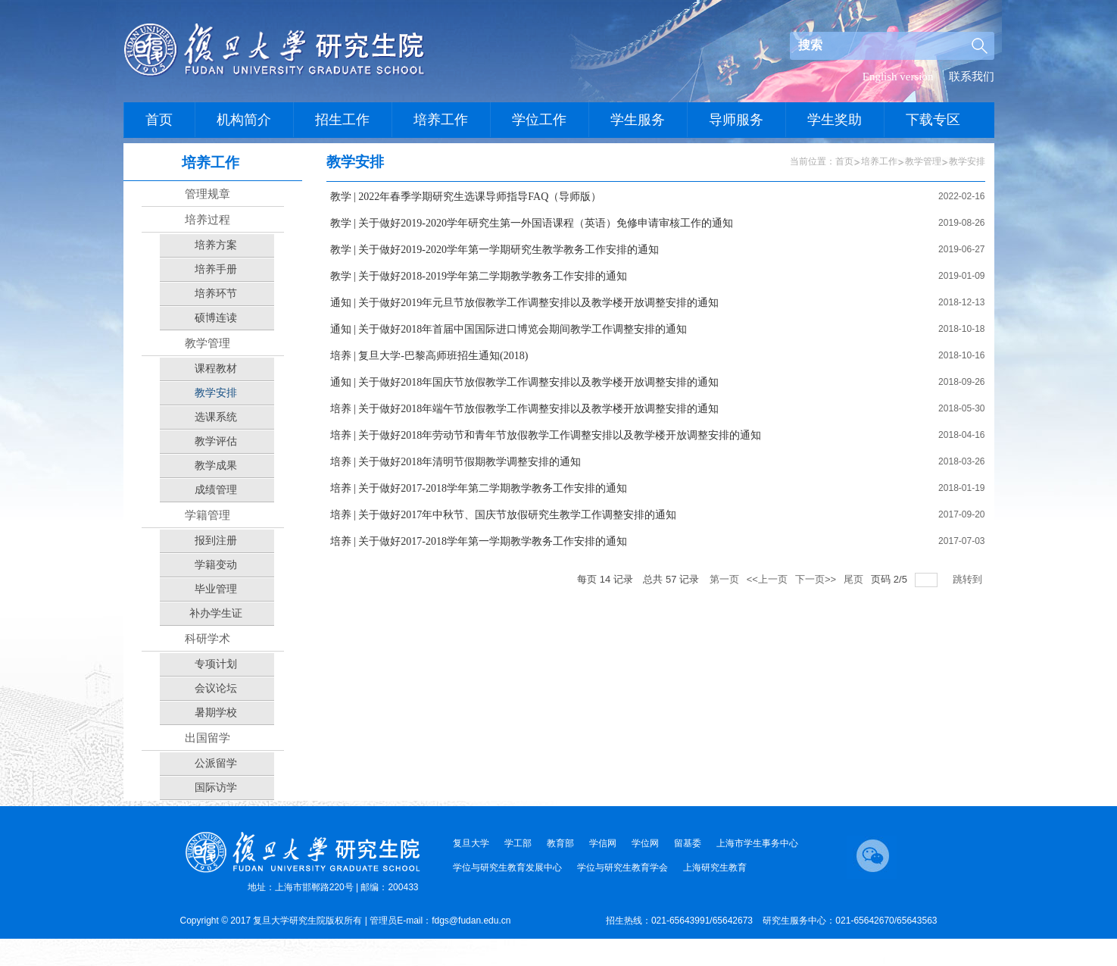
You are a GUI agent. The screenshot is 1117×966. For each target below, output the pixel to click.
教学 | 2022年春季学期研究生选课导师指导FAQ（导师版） (466, 196)
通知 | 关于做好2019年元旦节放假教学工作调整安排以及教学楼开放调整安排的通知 (524, 302)
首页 (844, 161)
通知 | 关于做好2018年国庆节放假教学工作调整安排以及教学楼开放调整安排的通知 (524, 382)
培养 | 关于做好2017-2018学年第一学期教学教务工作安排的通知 (478, 541)
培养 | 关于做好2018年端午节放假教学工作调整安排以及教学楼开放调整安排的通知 (524, 408)
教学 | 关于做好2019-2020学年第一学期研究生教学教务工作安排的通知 (494, 249)
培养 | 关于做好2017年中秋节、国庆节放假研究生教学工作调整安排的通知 (503, 515)
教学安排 (967, 161)
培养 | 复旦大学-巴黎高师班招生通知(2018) (429, 355)
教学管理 (923, 161)
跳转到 (969, 579)
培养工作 (879, 161)
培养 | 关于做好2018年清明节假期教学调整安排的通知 (456, 461)
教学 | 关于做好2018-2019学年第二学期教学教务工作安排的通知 (478, 276)
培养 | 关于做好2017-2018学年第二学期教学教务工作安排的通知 (478, 488)
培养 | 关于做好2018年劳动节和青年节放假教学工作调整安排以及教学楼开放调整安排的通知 (546, 435)
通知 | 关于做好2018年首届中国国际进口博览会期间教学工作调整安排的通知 (509, 329)
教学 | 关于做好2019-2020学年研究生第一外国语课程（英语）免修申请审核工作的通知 (531, 223)
